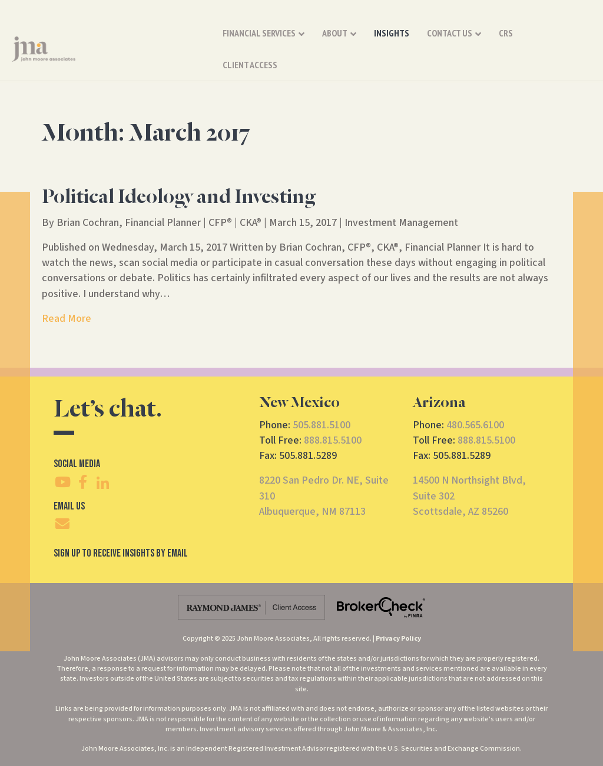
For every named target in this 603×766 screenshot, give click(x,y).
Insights (391, 40)
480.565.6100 (475, 425)
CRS (506, 40)
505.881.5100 (321, 425)
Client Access (558, 40)
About (334, 40)
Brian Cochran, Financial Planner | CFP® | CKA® (159, 222)
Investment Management (401, 222)
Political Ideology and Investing (179, 197)
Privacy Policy (398, 639)
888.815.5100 (333, 440)
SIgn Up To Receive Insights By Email (121, 553)
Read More (66, 318)
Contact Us (449, 40)
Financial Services (259, 40)
